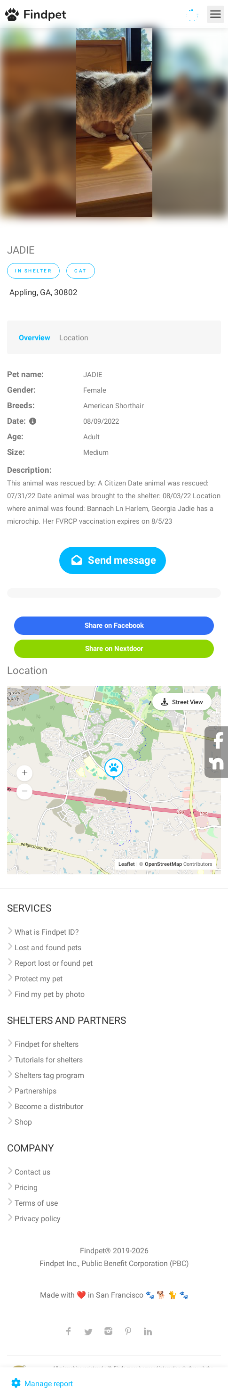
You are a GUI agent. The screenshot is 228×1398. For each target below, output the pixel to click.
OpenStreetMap (163, 864)
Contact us (32, 1172)
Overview (34, 337)
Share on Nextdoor (114, 648)
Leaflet (126, 864)
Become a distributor (49, 1106)
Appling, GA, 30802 (43, 292)
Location (73, 337)
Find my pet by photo (50, 994)
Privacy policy (38, 1218)
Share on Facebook (114, 625)
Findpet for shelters (47, 1044)
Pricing (26, 1187)
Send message (112, 560)
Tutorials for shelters (49, 1059)
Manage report (41, 1383)
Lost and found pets (48, 947)
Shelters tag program (49, 1075)
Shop (23, 1122)
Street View (187, 702)
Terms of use (36, 1203)
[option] (114, 122)
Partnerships (35, 1090)
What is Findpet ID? (47, 932)
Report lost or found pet (54, 963)
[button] (107, 759)
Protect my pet (39, 978)
